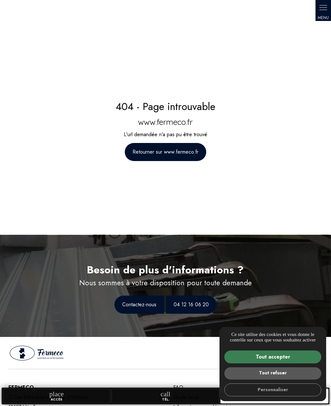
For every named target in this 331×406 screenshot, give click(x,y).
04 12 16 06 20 (191, 304)
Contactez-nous (139, 304)
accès (56, 396)
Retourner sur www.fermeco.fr (165, 152)
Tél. (165, 396)
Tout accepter (273, 356)
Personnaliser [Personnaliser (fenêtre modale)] (273, 389)
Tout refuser (273, 373)
